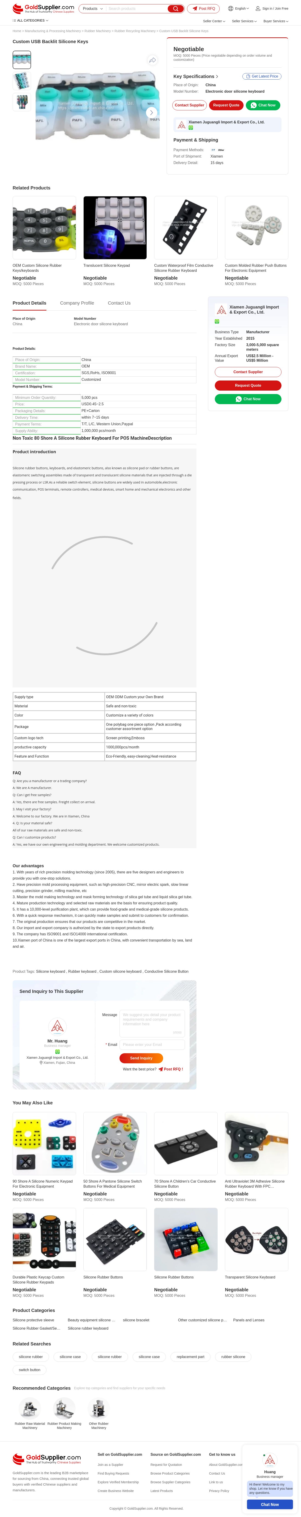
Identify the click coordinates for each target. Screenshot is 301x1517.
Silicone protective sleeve (33, 1320)
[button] (151, 112)
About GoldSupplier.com (226, 1465)
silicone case (70, 1357)
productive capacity (30, 747)
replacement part (190, 1357)
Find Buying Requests (113, 1473)
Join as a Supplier (110, 1465)
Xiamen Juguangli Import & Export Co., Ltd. (227, 122)
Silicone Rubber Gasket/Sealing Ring (37, 1328)
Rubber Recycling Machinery (135, 31)
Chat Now (270, 1504)
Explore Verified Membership (118, 1482)
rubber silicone (233, 1357)
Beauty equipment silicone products (92, 1320)
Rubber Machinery (98, 31)
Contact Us (217, 1473)
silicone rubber (31, 1357)
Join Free (281, 8)
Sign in (267, 8)
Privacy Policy (219, 1491)
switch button (29, 1370)
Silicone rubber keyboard (88, 1328)
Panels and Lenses (248, 1320)
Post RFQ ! (170, 1069)
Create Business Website (116, 1491)
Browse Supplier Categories (170, 1482)
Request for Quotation (166, 1465)
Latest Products (161, 1491)
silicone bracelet (136, 1320)
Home (17, 31)
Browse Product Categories (170, 1473)
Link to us (216, 1482)
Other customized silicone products (203, 1320)
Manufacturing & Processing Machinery (53, 31)
